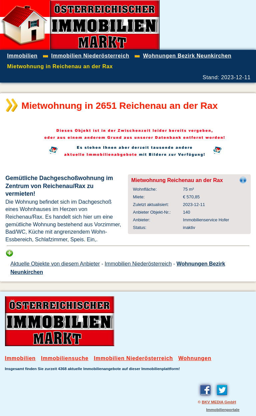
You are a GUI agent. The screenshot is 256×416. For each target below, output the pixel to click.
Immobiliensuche (65, 358)
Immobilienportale (222, 409)
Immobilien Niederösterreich (138, 264)
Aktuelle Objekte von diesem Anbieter (55, 264)
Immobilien (20, 358)
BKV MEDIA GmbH (219, 402)
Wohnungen (194, 358)
